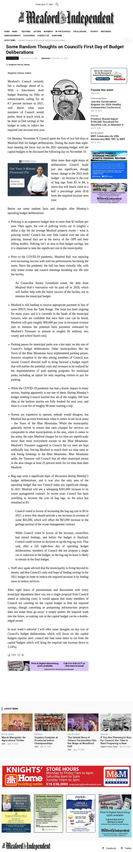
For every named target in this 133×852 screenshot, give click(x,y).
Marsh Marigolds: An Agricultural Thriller (12, 738)
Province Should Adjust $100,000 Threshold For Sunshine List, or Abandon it (108, 116)
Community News (98, 98)
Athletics (38, 734)
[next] (129, 40)
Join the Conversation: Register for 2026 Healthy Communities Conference (108, 102)
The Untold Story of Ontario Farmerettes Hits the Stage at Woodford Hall (82, 740)
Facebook (111, 844)
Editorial (12, 58)
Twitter (128, 844)
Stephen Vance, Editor (19, 64)
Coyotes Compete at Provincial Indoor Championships (41, 40)
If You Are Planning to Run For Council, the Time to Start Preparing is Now (114, 740)
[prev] (124, 40)
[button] (57, 4)
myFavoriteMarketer (42, 850)
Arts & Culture (97, 126)
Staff (3, 743)
